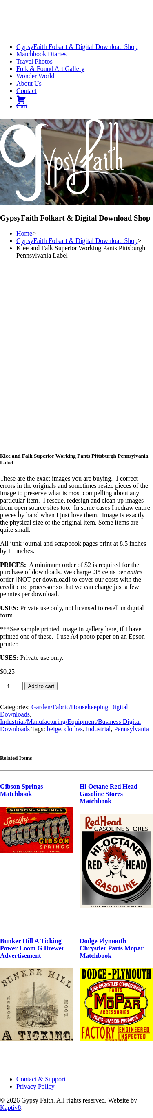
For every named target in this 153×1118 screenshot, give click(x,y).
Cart (22, 106)
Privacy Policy (35, 1086)
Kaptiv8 (10, 1107)
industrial (98, 728)
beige (54, 728)
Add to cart (41, 686)
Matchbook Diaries (41, 54)
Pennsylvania (131, 728)
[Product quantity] (11, 686)
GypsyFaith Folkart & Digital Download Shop (76, 46)
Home (24, 233)
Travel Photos (34, 61)
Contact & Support (41, 1079)
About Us (29, 83)
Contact (26, 90)
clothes (73, 728)
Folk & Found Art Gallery (50, 68)
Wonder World (35, 76)
